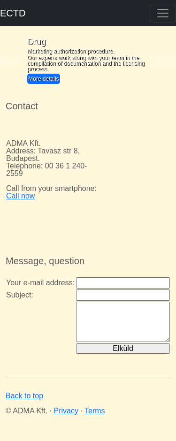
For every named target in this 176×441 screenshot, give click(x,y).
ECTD (12, 13)
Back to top (24, 396)
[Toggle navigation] (163, 13)
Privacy (66, 411)
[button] (13, 61)
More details (43, 79)
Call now (20, 196)
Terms (94, 411)
